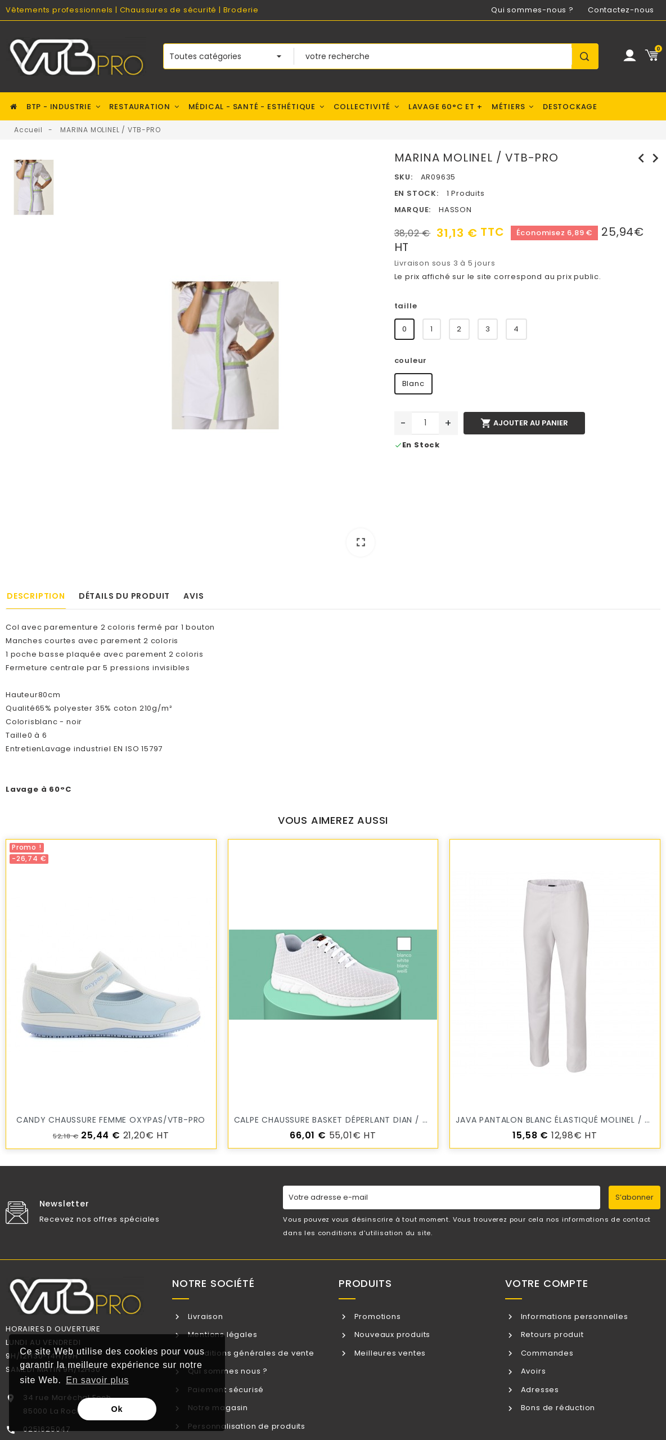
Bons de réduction (557, 1407)
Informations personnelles (573, 1316)
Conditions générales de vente (250, 1353)
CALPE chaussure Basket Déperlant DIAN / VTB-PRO (347, 1119)
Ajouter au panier (524, 423)
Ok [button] (117, 1409)
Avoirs (532, 1371)
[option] (225, 358)
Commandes (546, 1353)
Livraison (204, 1316)
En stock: (416, 193)
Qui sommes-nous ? (532, 10)
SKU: (403, 177)
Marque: (412, 209)
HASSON (455, 209)
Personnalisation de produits (245, 1426)
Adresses (539, 1389)
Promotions (376, 1316)
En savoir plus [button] (97, 1380)
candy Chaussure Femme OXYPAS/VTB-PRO (110, 1119)
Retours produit (551, 1334)
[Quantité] (425, 423)
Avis (193, 596)
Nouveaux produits (391, 1334)
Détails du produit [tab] (124, 596)
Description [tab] (36, 596)
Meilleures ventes (389, 1353)
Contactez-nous (621, 10)
